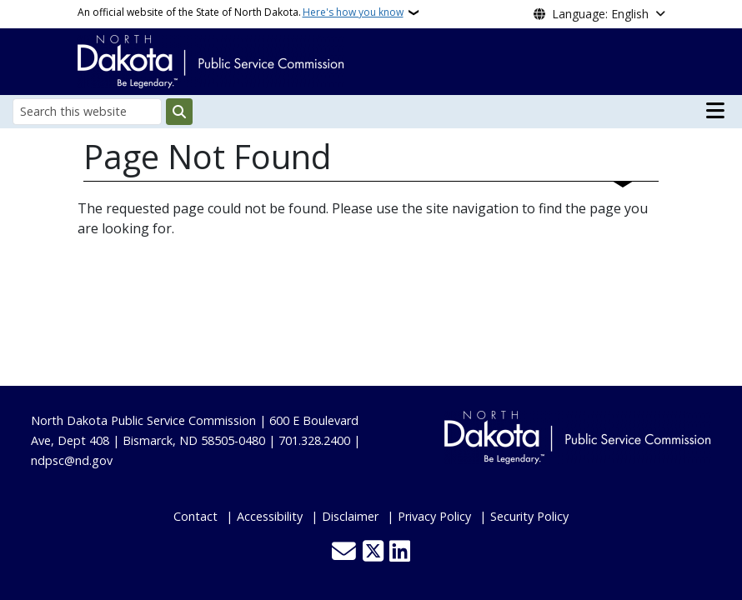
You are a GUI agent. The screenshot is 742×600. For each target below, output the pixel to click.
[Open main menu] (715, 111)
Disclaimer (350, 516)
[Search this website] (87, 111)
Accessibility (270, 516)
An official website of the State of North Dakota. (241, 12)
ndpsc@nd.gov (72, 460)
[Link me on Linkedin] (399, 553)
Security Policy (529, 516)
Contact (195, 516)
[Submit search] (179, 111)
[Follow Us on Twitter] (373, 553)
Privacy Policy (434, 516)
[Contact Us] (344, 553)
